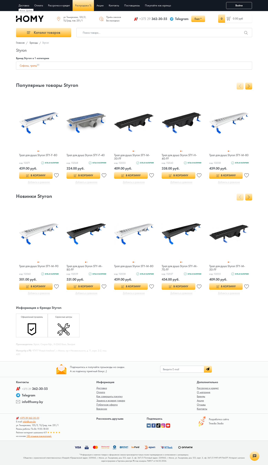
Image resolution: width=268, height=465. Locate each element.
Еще (197, 19)
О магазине (203, 392)
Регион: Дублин (26, 10)
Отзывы (201, 404)
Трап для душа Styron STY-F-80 (38, 155)
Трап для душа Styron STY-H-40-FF (179, 156)
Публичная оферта (107, 404)
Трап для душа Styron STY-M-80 (229, 155)
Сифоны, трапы (29, 65)
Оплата (100, 392)
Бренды (201, 396)
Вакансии (101, 409)
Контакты (202, 409)
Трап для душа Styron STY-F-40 (86, 155)
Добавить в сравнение (39, 182)
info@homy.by (32, 402)
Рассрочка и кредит (208, 388)
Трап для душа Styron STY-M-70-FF (180, 267)
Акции (200, 400)
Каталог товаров (43, 32)
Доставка (101, 388)
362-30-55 (153, 19)
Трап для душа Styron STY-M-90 (38, 266)
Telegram (182, 19)
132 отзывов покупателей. (39, 436)
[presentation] (240, 86)
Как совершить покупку (109, 396)
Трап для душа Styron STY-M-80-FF (84, 267)
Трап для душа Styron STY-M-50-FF (132, 156)
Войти (239, 5)
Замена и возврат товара (110, 400)
